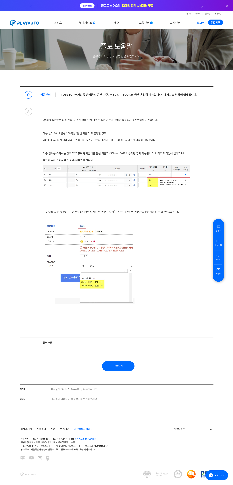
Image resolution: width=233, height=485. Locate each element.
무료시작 (215, 22)
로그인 (201, 22)
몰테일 (207, 14)
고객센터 (175, 22)
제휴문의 (41, 428)
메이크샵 (217, 14)
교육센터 (144, 22)
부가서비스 (85, 22)
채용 (53, 428)
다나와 (188, 14)
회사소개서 (26, 428)
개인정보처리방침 (83, 428)
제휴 (116, 22)
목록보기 (118, 366)
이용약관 (64, 428)
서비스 (58, 22)
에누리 (198, 14)
